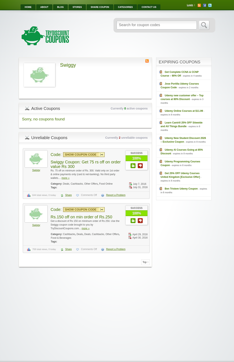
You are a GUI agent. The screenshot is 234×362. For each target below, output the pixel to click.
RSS (199, 5)
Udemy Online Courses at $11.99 (184, 110)
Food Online (105, 183)
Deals (79, 234)
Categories (125, 7)
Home (28, 7)
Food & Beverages (61, 237)
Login (190, 5)
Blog (60, 7)
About (44, 7)
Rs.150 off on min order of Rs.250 (81, 217)
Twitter (210, 5)
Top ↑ (145, 262)
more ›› (65, 178)
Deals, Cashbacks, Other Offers (80, 183)
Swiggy (36, 170)
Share (68, 195)
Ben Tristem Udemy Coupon (181, 188)
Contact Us (149, 7)
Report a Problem (115, 195)
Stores (77, 7)
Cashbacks (69, 234)
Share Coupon (100, 7)
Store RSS (147, 61)
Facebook (204, 5)
